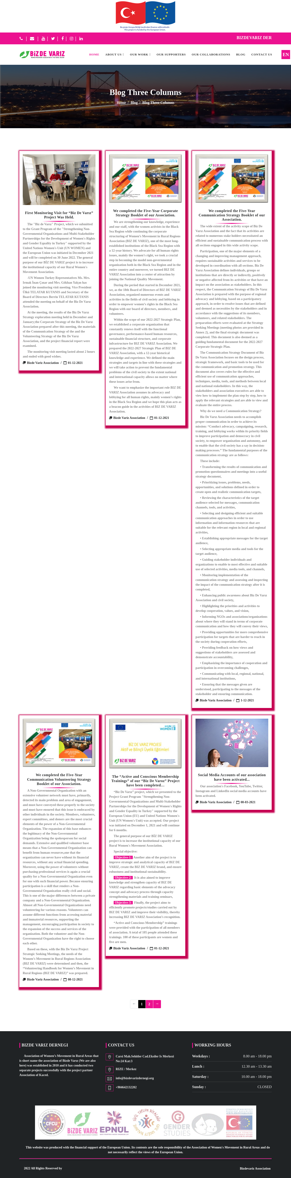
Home (121, 103)
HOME (94, 54)
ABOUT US (113, 54)
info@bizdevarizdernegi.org (135, 1079)
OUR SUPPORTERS (171, 54)
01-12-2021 (73, 363)
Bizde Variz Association (41, 363)
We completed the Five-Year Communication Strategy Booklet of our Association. (232, 215)
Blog (241, 54)
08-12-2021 (73, 979)
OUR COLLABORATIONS (211, 54)
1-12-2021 (245, 700)
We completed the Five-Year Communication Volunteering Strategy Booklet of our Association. (59, 779)
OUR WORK (139, 54)
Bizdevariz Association (255, 1168)
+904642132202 (126, 1088)
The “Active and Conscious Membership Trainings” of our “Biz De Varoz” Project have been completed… (145, 781)
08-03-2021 (246, 802)
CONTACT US (261, 54)
